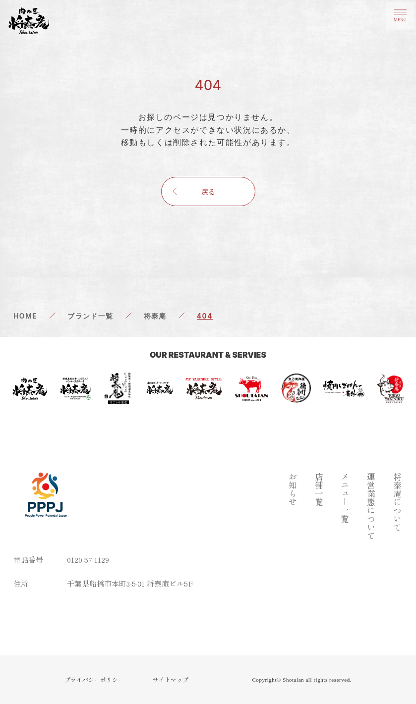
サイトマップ (170, 680)
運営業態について (370, 506)
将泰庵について (397, 501)
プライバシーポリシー (94, 680)
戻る (208, 191)
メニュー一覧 (344, 497)
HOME (25, 316)
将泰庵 (155, 316)
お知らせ (292, 489)
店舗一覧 (318, 489)
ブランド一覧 (90, 316)
